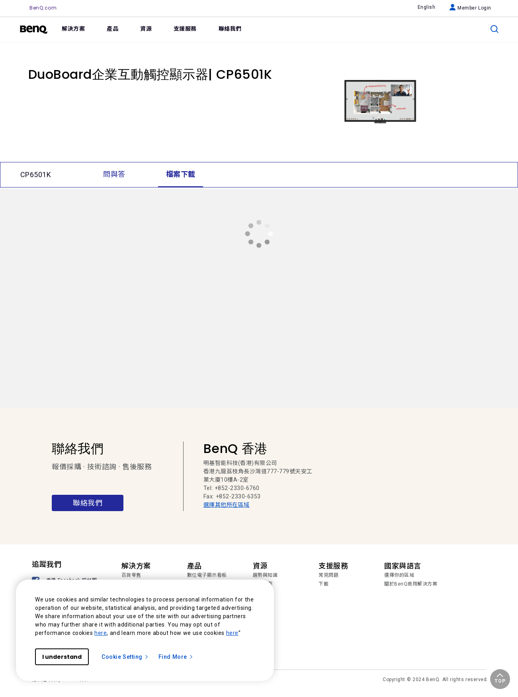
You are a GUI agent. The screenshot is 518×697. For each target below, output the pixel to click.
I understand (62, 657)
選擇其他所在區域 (226, 505)
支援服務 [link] (185, 28)
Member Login (470, 8)
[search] (494, 29)
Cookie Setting (125, 657)
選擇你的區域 (399, 575)
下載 (323, 584)
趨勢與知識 (265, 575)
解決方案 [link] (73, 28)
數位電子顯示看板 (207, 575)
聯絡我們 (87, 503)
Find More (176, 657)
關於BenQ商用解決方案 (410, 584)
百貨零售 (131, 575)
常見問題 (328, 575)
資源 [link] (146, 28)
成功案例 (263, 584)
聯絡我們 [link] (230, 28)
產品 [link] (112, 28)
